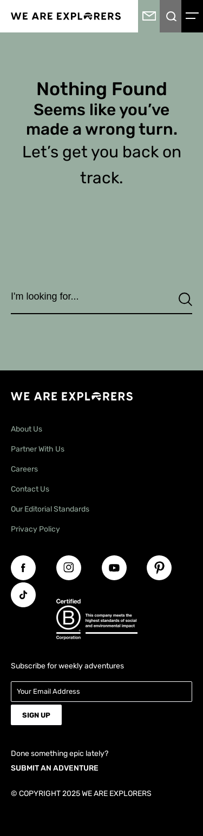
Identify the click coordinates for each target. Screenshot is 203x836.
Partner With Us (37, 449)
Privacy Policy (35, 529)
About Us (26, 429)
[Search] (185, 300)
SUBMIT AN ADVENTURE (55, 768)
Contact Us (30, 489)
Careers (24, 469)
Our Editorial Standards (50, 509)
